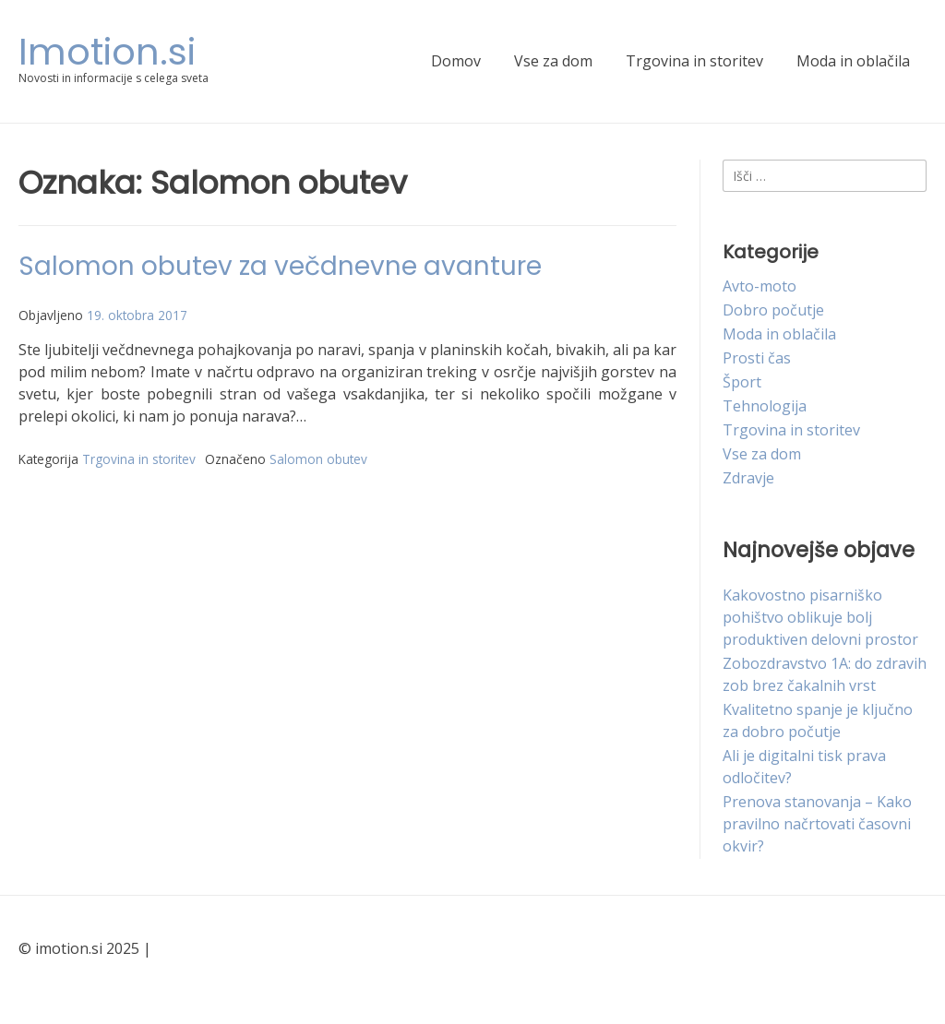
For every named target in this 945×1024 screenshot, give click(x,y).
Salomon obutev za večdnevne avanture (280, 266)
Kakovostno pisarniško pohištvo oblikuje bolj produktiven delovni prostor (820, 617)
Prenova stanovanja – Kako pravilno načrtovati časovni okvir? (817, 824)
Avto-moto (759, 286)
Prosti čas (757, 358)
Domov (456, 61)
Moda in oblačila (853, 61)
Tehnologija (765, 406)
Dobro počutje (773, 310)
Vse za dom (553, 61)
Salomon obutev (318, 459)
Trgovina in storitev (694, 61)
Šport (742, 382)
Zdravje (748, 478)
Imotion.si (107, 51)
